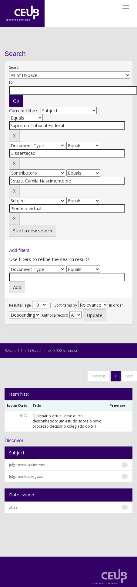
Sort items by (66, 305)
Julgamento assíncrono (27, 464)
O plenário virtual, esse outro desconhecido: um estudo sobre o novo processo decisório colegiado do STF (67, 421)
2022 (13, 507)
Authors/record (55, 315)
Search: (15, 67)
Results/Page (20, 305)
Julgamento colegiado (26, 476)
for (11, 82)
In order (116, 305)
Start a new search (32, 231)
